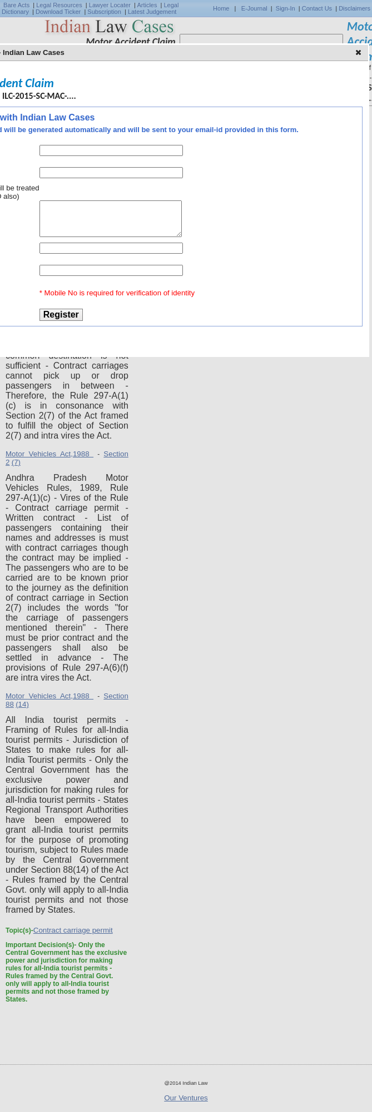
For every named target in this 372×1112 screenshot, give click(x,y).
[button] (359, 53)
